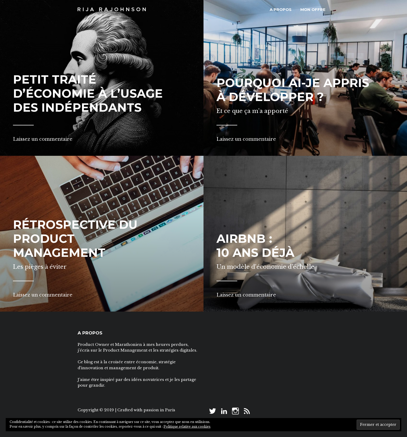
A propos (280, 9)
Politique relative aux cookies (187, 426)
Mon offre (312, 9)
